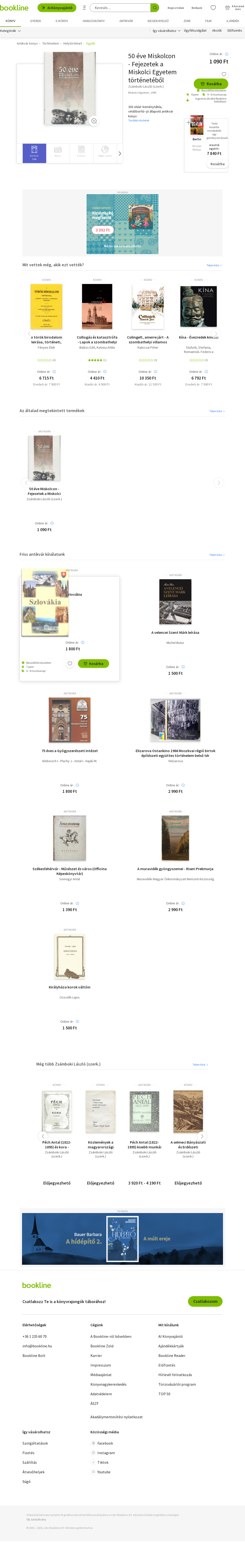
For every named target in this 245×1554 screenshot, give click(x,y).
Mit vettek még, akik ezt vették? (53, 265)
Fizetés (28, 1452)
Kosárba (211, 84)
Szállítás (29, 1462)
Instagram (102, 1453)
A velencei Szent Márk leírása (175, 632)
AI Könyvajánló (56, 7)
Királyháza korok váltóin (69, 987)
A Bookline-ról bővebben (110, 1336)
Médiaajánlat (101, 1374)
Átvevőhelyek (33, 1471)
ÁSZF (94, 1403)
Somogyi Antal (69, 879)
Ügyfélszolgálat (195, 31)
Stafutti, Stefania (198, 348)
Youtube (100, 1472)
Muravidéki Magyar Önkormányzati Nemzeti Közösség (175, 879)
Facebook (101, 1443)
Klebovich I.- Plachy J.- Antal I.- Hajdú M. (69, 761)
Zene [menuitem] (187, 21)
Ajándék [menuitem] (232, 21)
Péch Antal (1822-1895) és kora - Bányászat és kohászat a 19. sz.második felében (57, 1145)
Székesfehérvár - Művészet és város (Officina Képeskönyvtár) (70, 871)
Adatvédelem (101, 1393)
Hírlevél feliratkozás (175, 1374)
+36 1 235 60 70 (34, 1336)
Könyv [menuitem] (10, 21)
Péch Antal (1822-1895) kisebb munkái (144, 1145)
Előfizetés (235, 31)
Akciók (217, 31)
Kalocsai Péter (148, 348)
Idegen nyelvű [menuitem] (158, 21)
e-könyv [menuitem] (62, 21)
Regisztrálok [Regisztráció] (176, 8)
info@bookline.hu (37, 1346)
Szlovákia (74, 594)
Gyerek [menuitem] (35, 21)
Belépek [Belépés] (197, 8)
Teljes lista (214, 265)
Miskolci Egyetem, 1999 (142, 92)
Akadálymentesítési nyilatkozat (116, 1416)
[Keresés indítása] (154, 7)
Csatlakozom (205, 1301)
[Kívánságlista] (213, 7)
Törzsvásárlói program (177, 1384)
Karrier (96, 1355)
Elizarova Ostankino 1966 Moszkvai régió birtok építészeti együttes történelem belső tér (175, 753)
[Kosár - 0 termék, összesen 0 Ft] (234, 8)
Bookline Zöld (101, 1346)
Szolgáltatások (35, 1443)
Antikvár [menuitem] (126, 21)
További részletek (138, 120)
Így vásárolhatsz (164, 30)
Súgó (26, 1481)
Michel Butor (175, 643)
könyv (46, 280)
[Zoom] (94, 121)
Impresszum (100, 1365)
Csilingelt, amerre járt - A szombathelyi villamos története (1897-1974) (148, 339)
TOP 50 (164, 1393)
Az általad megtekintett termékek (52, 411)
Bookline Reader (171, 1355)
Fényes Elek (46, 348)
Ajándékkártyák (171, 1346)
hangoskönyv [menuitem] (94, 21)
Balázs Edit (87, 348)
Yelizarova (175, 761)
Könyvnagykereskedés (108, 1384)
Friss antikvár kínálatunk (42, 554)
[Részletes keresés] (84, 7)
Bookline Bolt (33, 1355)
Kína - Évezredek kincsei (198, 337)
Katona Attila (106, 348)
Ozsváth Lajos (70, 997)
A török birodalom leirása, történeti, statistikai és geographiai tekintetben (46, 339)
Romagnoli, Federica (198, 352)
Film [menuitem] (208, 21)
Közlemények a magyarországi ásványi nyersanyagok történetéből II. (101, 1145)
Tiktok (99, 1462)
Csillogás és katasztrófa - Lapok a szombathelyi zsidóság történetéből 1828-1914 (97, 339)
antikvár (44, 431)
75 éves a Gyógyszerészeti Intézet (70, 750)
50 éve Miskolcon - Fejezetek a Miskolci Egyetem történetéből (44, 491)
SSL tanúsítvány (36, 1519)
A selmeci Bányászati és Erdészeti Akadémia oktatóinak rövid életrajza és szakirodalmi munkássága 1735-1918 (188, 1145)
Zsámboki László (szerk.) (44, 499)
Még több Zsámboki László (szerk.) (68, 1064)
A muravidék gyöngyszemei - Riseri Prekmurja (175, 869)
